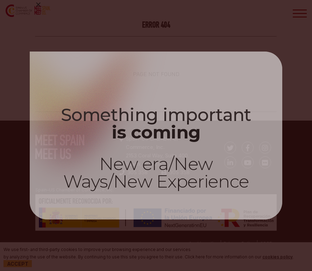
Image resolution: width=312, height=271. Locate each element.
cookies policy (277, 256)
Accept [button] (17, 264)
